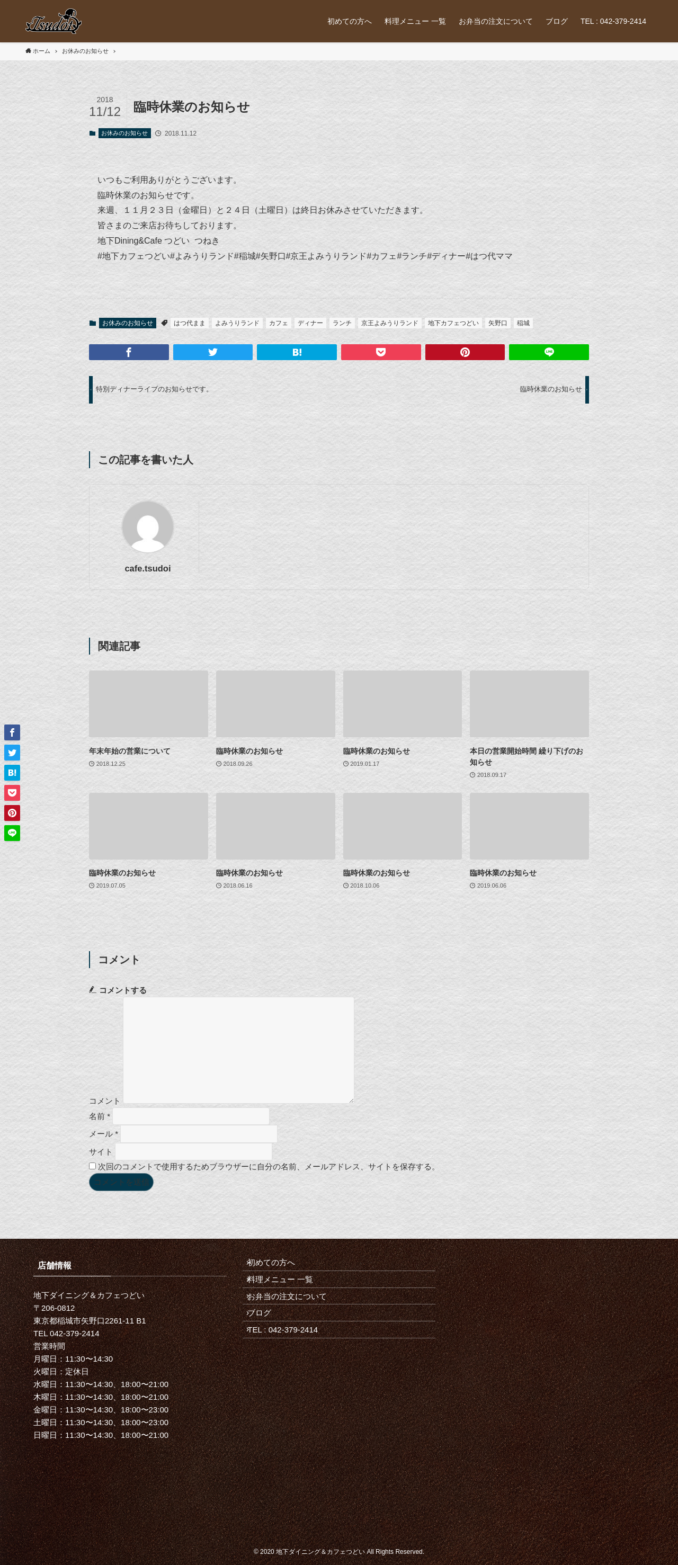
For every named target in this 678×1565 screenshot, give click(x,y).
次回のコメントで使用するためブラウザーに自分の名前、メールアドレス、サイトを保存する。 (269, 1166)
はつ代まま (190, 323)
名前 (99, 1115)
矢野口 (497, 323)
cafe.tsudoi (147, 568)
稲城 (523, 323)
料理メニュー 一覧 (287, 1289)
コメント (105, 1100)
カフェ (278, 323)
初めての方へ (278, 1266)
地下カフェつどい (453, 323)
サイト (101, 1151)
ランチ (342, 323)
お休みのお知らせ (124, 133)
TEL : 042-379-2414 (289, 1360)
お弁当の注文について (294, 1313)
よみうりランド (237, 323)
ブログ (266, 1336)
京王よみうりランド (389, 323)
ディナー (310, 323)
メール (103, 1133)
